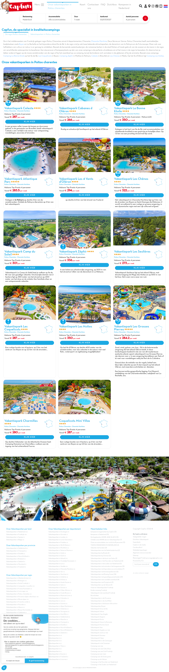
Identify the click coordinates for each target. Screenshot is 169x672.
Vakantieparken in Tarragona (58, 611)
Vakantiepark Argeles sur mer (100, 630)
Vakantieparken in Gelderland (16, 548)
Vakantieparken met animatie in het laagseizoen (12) (107, 566)
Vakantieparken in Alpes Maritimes (59, 606)
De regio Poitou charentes (16, 34)
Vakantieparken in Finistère (57, 542)
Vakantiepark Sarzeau (98, 635)
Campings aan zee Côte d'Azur (101, 649)
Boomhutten (95, 595)
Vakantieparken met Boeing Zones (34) (103, 574)
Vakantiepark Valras (97, 611)
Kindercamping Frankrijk (99, 590)
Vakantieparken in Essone (56, 654)
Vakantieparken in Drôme (56, 579)
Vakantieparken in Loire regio (15, 591)
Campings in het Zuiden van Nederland (103, 664)
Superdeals (136, 542)
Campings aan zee (97, 646)
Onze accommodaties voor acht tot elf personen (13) (108, 542)
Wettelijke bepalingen (140, 550)
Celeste (94, 56)
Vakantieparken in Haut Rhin (57, 614)
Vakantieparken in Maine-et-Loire (59, 595)
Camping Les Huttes (155, 56)
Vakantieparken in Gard (56, 555)
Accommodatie (54, 16)
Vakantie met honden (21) (99, 548)
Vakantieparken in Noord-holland (17, 556)
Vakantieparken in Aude (56, 553)
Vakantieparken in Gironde (57, 534)
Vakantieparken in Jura (56, 601)
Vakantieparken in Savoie (56, 587)
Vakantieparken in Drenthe (15, 553)
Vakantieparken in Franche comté (17, 602)
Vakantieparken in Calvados (57, 598)
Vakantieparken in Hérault (56, 558)
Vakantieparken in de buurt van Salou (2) (104, 558)
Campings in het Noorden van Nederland (104, 662)
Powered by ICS (138, 561)
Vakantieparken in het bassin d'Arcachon (104, 603)
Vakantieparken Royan (98, 606)
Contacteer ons (93, 6)
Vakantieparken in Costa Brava (58, 593)
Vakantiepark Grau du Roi (99, 609)
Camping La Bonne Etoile (14, 56)
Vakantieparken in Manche (57, 619)
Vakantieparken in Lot (55, 563)
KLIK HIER (29, 122)
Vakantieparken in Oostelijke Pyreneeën (61, 561)
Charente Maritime (99, 41)
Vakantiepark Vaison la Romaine (101, 622)
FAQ (103, 5)
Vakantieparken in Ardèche (57, 577)
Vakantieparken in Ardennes (57, 609)
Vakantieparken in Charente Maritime (60, 569)
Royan (21, 44)
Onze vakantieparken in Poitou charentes (59, 6)
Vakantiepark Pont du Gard (100, 625)
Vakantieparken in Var (55, 571)
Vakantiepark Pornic (97, 619)
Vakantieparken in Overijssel (15, 551)
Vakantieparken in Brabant (15, 559)
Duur (76, 16)
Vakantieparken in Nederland (15, 532)
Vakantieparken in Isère (56, 585)
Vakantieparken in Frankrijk (15, 534)
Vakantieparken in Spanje (14, 537)
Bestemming (27, 16)
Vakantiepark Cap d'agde (99, 614)
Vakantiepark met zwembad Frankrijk (103, 593)
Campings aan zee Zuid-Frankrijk (101, 651)
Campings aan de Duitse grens (101, 656)
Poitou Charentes (10, 111)
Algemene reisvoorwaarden (142, 553)
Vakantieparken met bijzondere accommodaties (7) (107, 569)
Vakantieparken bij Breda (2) (100, 553)
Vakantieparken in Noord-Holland (59, 627)
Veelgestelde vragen (139, 537)
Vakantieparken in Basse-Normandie (18, 610)
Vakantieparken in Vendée (56, 566)
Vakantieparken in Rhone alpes (16, 599)
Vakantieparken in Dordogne (57, 532)
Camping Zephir (66, 56)
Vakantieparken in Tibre (56, 646)
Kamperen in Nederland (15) (100, 534)
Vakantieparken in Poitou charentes (45, 34)
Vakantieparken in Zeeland (15, 561)
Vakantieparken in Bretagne (15, 580)
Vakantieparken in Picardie (15, 604)
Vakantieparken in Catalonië (15, 612)
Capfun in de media (139, 545)
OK (155, 564)
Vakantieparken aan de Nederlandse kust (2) (105, 550)
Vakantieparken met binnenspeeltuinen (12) (104, 571)
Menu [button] (39, 4)
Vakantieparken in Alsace (14, 607)
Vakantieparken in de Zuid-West (101, 601)
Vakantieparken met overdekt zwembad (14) (105, 579)
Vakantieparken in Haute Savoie (58, 582)
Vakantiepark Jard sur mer (99, 633)
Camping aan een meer (98, 654)
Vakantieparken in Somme (57, 603)
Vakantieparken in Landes (56, 537)
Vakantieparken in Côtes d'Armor (59, 590)
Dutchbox (112, 5)
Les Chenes (114, 56)
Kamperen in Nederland (125, 6)
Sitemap (135, 555)
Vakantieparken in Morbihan (57, 548)
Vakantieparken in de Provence (101, 598)
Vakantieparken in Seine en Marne (59, 550)
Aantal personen (132, 16)
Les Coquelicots (44, 56)
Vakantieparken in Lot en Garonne (59, 540)
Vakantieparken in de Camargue (101, 640)
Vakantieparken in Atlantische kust (17, 578)
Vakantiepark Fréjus (97, 638)
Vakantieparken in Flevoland (15, 564)
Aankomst (104, 16)
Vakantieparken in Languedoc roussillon (19, 586)
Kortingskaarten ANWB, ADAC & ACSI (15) (104, 537)
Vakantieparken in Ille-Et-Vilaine (58, 545)
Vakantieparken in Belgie (14, 540)
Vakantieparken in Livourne (57, 659)
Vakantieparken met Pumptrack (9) (102, 582)
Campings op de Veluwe (99, 659)
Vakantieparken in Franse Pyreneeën (18, 588)
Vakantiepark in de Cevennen (100, 643)
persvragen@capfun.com (154, 558)
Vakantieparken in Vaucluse (57, 574)
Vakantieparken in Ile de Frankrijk (17, 583)
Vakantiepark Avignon (98, 617)
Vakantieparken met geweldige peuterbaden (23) (107, 577)
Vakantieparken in (54, 635)
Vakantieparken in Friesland (15, 567)
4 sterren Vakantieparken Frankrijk (102, 587)
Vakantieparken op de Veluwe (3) (101, 585)
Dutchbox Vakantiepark (140, 539)
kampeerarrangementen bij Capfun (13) (103, 532)
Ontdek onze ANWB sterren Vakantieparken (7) (106, 540)
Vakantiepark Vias (97, 627)
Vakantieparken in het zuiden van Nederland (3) (106, 563)
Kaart (82, 5)
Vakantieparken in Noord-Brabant (59, 630)
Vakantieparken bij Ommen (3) (101, 555)
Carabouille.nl (137, 547)
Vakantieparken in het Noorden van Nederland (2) (107, 561)
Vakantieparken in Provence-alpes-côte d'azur (21, 596)
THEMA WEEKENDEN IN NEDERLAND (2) (105, 545)
